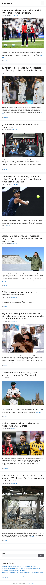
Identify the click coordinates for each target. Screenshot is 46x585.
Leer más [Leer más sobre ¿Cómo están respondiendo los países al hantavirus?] (13, 166)
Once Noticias (7, 3)
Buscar (3, 553)
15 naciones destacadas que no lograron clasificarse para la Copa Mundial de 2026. (22, 69)
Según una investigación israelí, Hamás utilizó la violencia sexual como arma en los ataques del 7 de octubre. (23, 316)
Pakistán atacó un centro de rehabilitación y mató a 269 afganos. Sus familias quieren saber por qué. (23, 478)
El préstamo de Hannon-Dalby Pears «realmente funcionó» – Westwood (19, 374)
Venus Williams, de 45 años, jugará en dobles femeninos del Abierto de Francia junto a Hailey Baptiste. (21, 179)
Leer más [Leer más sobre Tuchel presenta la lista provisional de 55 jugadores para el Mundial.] (15, 464)
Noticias (5, 169)
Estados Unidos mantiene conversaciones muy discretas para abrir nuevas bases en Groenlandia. (22, 238)
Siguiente (12, 547)
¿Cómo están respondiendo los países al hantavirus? (21, 125)
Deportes (5, 60)
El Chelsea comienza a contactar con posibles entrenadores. (19, 293)
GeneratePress (30, 583)
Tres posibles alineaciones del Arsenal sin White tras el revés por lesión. (22, 11)
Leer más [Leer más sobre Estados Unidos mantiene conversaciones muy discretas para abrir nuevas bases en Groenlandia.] (4, 281)
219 (7, 547)
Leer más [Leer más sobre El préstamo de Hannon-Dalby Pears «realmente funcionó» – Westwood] (38, 412)
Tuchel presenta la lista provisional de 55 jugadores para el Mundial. (22, 424)
